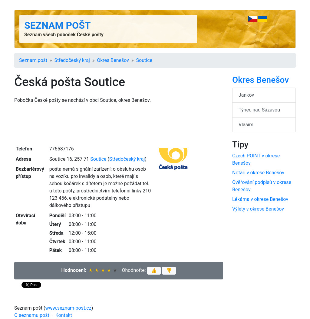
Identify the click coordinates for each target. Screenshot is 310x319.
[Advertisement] (118, 124)
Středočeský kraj (72, 60)
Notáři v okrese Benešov (258, 173)
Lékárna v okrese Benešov (260, 199)
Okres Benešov (113, 60)
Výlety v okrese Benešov (258, 209)
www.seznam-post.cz (68, 308)
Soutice (144, 60)
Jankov (246, 95)
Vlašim (246, 124)
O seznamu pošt (31, 315)
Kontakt (63, 315)
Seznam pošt (57, 25)
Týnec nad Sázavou (259, 110)
